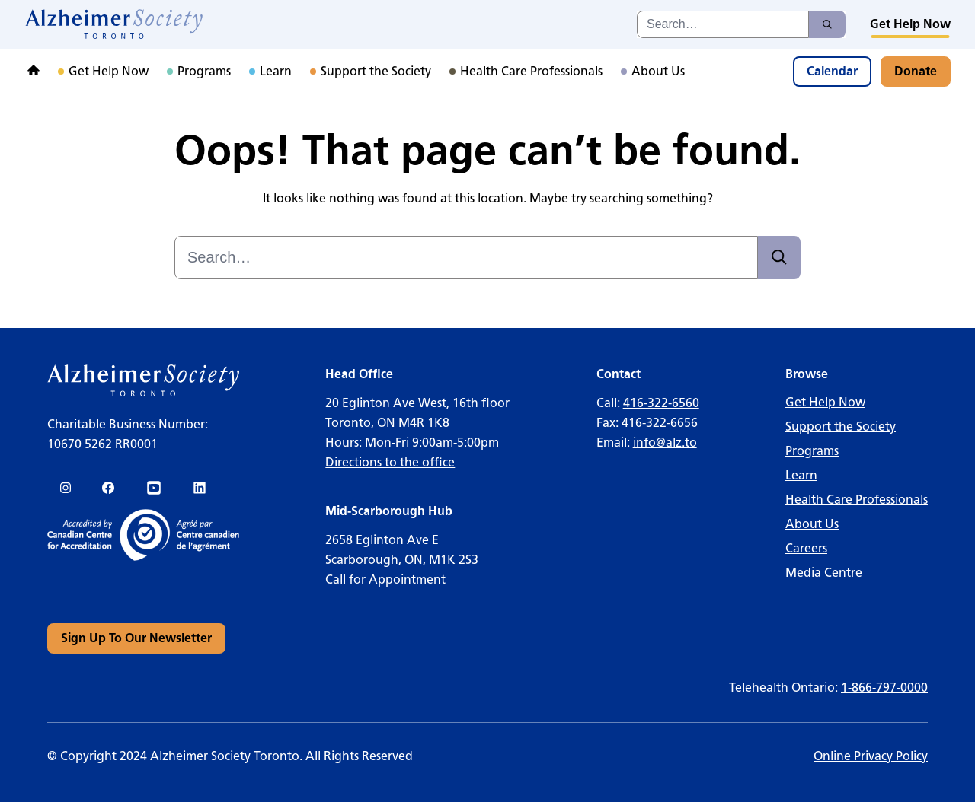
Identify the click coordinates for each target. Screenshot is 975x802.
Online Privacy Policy (871, 756)
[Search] (827, 24)
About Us (812, 524)
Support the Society (840, 426)
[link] (114, 24)
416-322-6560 (661, 403)
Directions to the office (390, 462)
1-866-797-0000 (884, 687)
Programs (812, 451)
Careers (806, 548)
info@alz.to (665, 442)
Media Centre (823, 572)
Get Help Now (825, 402)
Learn (801, 475)
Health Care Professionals (856, 499)
